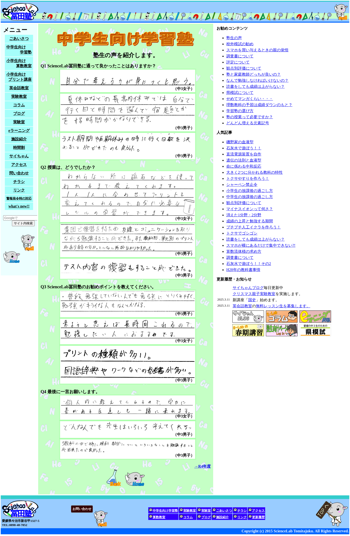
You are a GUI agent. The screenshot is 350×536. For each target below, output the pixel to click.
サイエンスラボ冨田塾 (175, 12)
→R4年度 (202, 466)
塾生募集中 (19, 149)
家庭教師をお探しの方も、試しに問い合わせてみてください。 (175, 515)
